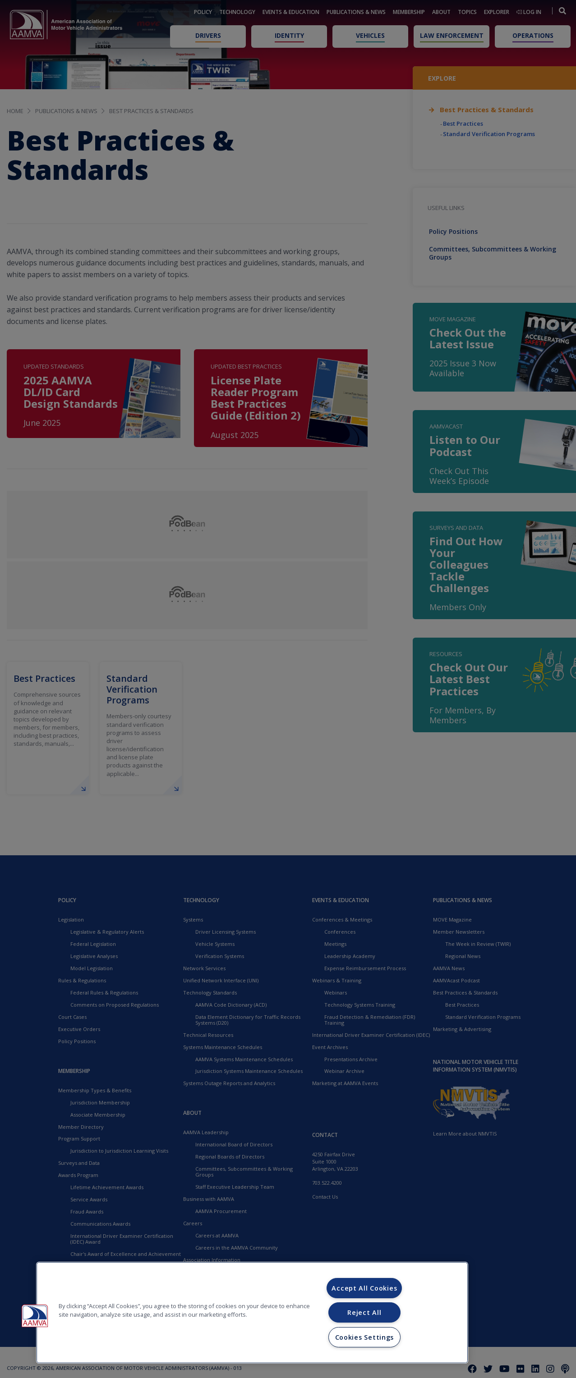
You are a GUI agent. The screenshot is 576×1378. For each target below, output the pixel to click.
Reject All (364, 1312)
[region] (252, 1313)
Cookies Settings (364, 1337)
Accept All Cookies (364, 1288)
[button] (34, 1315)
